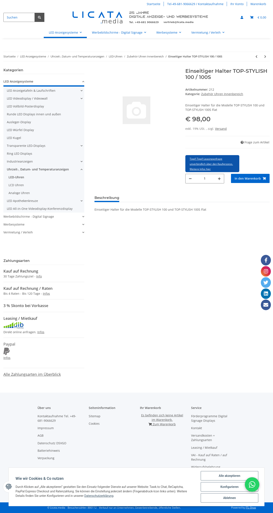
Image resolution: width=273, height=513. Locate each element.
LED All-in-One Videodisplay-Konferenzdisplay (40, 209)
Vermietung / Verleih (18, 232)
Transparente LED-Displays (26, 146)
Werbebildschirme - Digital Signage (28, 216)
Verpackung (46, 458)
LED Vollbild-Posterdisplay (25, 106)
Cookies (94, 424)
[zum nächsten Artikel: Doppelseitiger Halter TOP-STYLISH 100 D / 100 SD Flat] (265, 56)
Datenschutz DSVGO (52, 443)
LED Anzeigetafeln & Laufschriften (31, 91)
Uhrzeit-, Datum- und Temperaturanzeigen (38, 169)
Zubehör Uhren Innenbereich (222, 94)
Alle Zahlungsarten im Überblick (32, 374)
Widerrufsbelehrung (205, 467)
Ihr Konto (237, 4)
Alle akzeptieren (229, 475)
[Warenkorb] (258, 17)
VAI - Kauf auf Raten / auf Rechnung (209, 457)
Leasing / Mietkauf (204, 448)
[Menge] (205, 178)
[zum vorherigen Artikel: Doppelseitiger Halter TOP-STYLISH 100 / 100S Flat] (256, 56)
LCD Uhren (16, 185)
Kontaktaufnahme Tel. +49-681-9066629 (57, 418)
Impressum (46, 428)
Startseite (153, 4)
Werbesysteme (14, 224)
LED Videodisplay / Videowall (27, 98)
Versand (221, 129)
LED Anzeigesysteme (18, 81)
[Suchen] (19, 17)
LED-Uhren (16, 177)
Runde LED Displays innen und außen (34, 114)
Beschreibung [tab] (106, 198)
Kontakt (196, 428)
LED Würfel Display (20, 130)
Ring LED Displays (19, 153)
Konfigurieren (229, 487)
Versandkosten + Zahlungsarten (203, 437)
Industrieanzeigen (20, 161)
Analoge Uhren (19, 193)
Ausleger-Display (19, 122)
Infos (46, 294)
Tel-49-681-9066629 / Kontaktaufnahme (195, 4)
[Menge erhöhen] (219, 178)
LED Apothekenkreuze (22, 201)
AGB (41, 435)
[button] (242, 17)
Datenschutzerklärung (98, 495)
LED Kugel (14, 138)
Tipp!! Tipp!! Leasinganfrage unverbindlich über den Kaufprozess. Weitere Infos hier (211, 164)
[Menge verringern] (190, 178)
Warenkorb (258, 4)
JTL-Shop (251, 507)
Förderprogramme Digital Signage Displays (209, 418)
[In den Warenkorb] (250, 178)
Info (39, 276)
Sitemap (94, 416)
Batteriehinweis (49, 451)
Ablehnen (229, 498)
